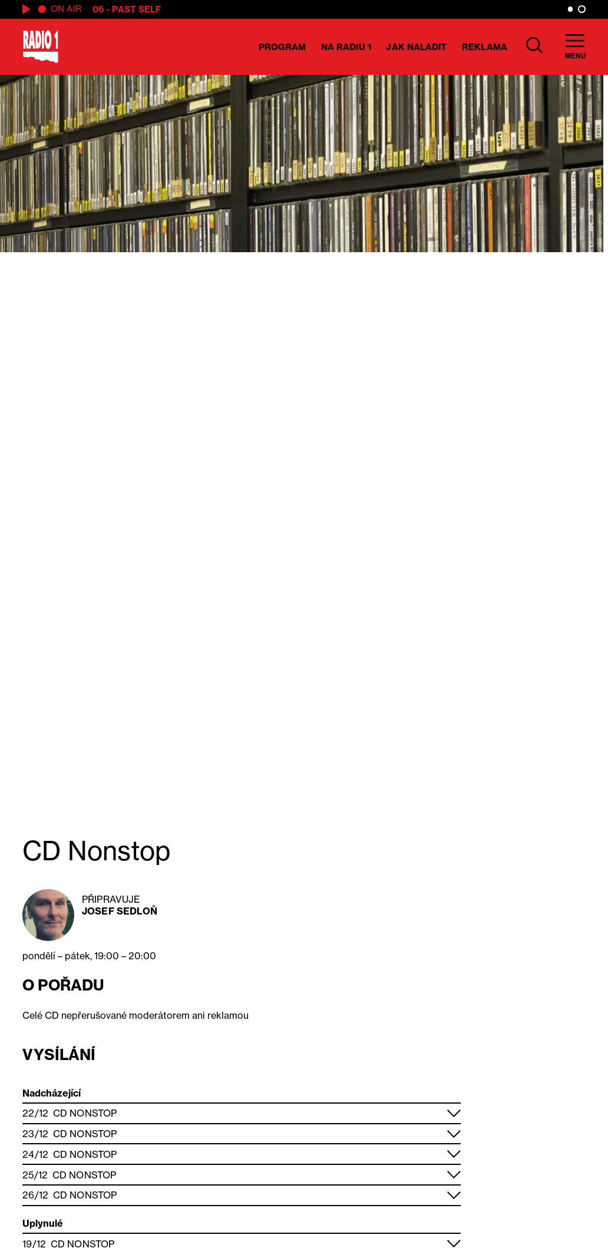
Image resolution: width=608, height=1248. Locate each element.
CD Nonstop (85, 1113)
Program (282, 46)
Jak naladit (416, 46)
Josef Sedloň (119, 911)
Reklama (484, 46)
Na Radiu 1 (346, 46)
